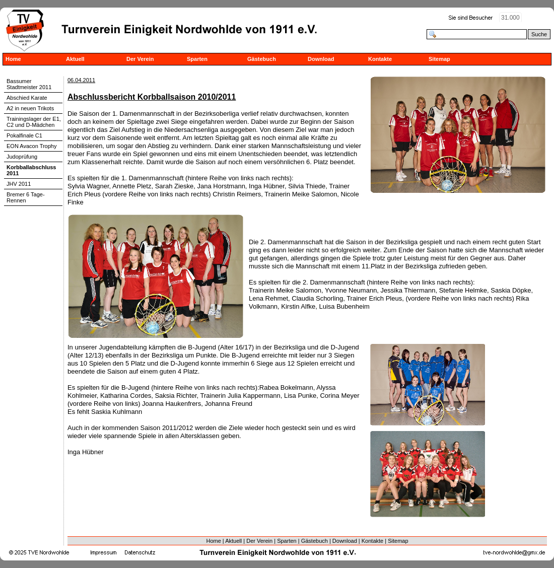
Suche (539, 34)
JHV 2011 (19, 184)
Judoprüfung (22, 157)
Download (321, 59)
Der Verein (140, 59)
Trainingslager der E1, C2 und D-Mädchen (34, 122)
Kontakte (380, 59)
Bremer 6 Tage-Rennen (26, 197)
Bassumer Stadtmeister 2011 (29, 84)
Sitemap (439, 59)
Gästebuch (261, 59)
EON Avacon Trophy (31, 146)
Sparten (197, 59)
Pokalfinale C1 (24, 135)
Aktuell (75, 59)
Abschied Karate (27, 98)
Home (13, 59)
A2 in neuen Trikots (30, 108)
